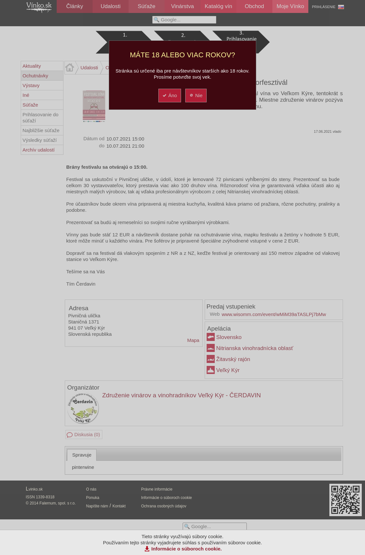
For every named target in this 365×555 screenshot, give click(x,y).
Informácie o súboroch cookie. (186, 548)
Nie (196, 95)
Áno (169, 95)
